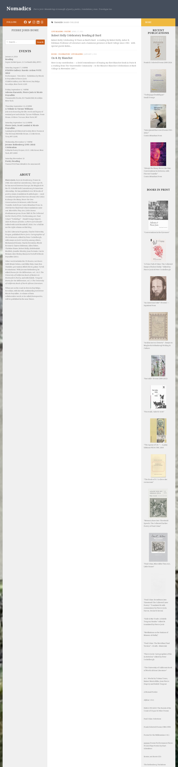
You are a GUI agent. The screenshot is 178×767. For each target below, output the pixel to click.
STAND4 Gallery (11, 81)
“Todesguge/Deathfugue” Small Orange (155, 83)
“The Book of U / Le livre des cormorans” (155, 442)
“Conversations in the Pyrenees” (156, 217)
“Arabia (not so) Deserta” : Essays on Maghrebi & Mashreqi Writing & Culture (158, 323)
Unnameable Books (13, 98)
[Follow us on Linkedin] (38, 22)
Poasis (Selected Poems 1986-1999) (157, 685)
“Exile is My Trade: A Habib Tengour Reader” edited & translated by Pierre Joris (155, 579)
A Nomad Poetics (150, 650)
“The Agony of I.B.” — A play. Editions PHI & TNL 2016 (156, 407)
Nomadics (19, 8)
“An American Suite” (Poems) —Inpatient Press (156, 291)
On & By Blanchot (61, 58)
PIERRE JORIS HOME (25, 30)
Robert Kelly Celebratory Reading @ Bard (76, 35)
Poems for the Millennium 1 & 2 (156, 693)
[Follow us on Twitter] (29, 22)
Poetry (67, 31)
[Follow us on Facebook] (25, 22)
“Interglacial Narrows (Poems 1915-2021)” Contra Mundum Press (158, 120)
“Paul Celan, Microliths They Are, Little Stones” (157, 515)
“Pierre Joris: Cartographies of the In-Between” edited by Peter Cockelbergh (158, 614)
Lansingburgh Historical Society (18, 131)
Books (54, 54)
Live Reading (57, 31)
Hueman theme (38, 762)
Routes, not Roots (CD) (152, 714)
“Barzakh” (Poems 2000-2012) (155, 352)
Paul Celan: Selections (152, 677)
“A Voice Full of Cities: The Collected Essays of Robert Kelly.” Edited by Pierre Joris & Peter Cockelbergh (158, 255)
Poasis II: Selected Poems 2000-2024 (158, 50)
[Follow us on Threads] (42, 22)
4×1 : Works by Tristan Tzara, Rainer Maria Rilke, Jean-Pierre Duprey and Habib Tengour (156, 639)
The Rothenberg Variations (155, 722)
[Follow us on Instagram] (33, 22)
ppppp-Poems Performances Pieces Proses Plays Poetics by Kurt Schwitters (158, 703)
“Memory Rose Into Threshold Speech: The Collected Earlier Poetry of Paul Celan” (156, 481)
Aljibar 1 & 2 (149, 658)
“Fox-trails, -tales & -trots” (154, 378)
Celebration (64, 54)
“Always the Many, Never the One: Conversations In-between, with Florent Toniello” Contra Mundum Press (157, 159)
